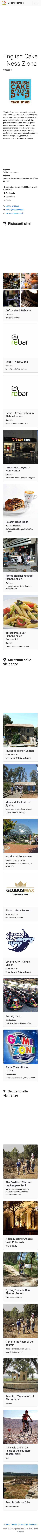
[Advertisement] (20, 30)
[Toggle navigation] (36, 3)
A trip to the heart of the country (20, 1343)
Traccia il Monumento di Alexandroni (20, 1398)
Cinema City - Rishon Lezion (18, 963)
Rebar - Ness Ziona (17, 361)
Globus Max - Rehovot (18, 910)
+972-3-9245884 (12, 206)
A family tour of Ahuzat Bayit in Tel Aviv (19, 1240)
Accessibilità (23, 1524)
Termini (14, 1524)
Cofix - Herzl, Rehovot (18, 310)
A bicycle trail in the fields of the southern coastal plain (18, 1450)
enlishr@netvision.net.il (15, 210)
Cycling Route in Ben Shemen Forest (18, 1292)
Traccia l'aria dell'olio (18, 1502)
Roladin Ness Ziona (17, 521)
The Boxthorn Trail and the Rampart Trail (19, 1184)
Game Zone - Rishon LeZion (17, 1069)
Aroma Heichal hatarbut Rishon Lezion (19, 577)
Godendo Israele (16, 3)
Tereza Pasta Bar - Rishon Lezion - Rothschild (16, 636)
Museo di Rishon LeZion (20, 750)
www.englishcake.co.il (14, 213)
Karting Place (13, 1016)
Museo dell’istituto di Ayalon (18, 804)
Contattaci (33, 1524)
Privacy (7, 1524)
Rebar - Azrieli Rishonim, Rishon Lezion (20, 415)
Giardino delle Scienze (19, 856)
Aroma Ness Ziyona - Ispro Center (18, 469)
